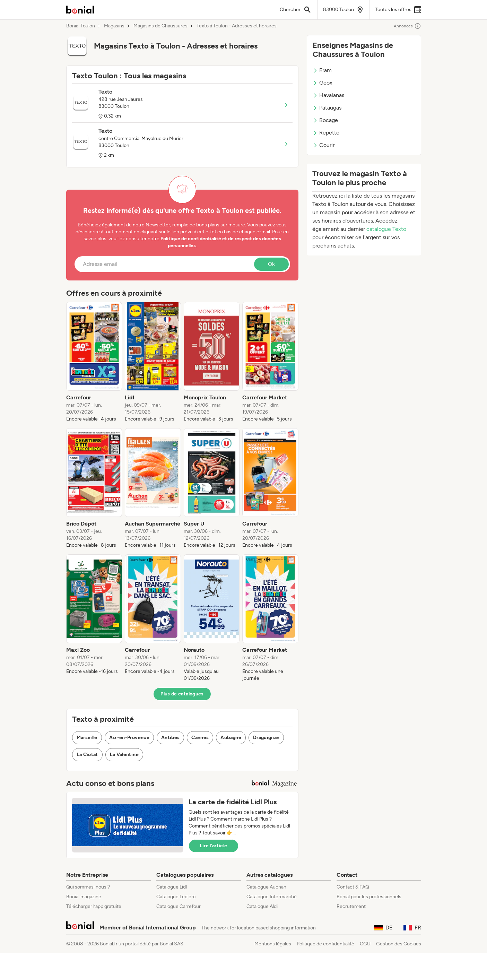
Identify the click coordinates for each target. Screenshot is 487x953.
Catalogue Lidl (171, 887)
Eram (322, 70)
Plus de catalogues (181, 694)
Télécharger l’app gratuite (93, 906)
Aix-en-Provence (129, 737)
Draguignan (266, 737)
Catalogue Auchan (266, 887)
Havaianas (328, 95)
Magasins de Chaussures (160, 26)
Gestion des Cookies (398, 944)
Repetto (326, 132)
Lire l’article (213, 846)
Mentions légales (272, 944)
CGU (365, 944)
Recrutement (351, 906)
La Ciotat (87, 754)
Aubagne (230, 737)
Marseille (87, 737)
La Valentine (124, 754)
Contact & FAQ (353, 887)
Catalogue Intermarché (271, 897)
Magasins (114, 26)
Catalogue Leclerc (176, 897)
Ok (271, 264)
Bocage (325, 120)
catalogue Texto (386, 229)
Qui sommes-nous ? (88, 887)
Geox (322, 82)
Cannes (200, 737)
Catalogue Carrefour (178, 906)
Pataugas (327, 107)
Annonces (407, 26)
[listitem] (94, 362)
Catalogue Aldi (262, 906)
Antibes (170, 737)
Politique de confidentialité (325, 944)
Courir (323, 145)
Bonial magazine (83, 897)
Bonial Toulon (80, 26)
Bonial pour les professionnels (369, 897)
